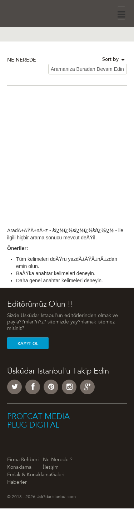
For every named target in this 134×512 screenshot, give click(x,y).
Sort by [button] (113, 59)
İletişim (51, 467)
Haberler (17, 482)
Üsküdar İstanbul (27, 12)
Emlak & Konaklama (29, 475)
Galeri (57, 475)
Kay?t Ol (28, 343)
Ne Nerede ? (58, 460)
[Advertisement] (67, 160)
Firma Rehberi (23, 460)
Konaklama (19, 467)
